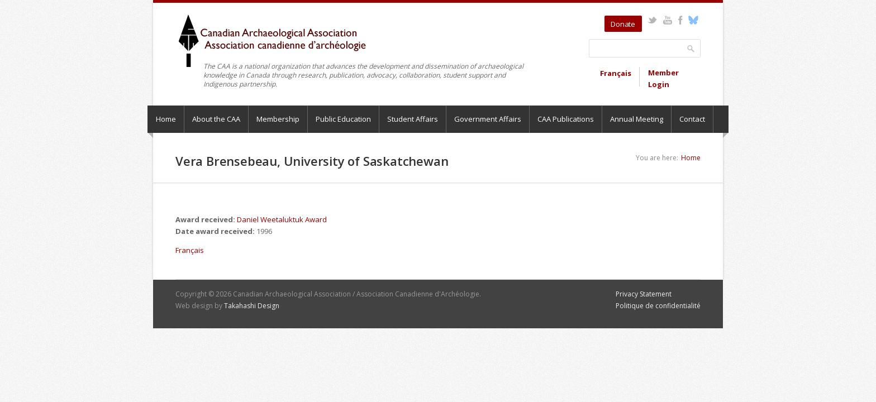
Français (615, 73)
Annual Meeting (636, 119)
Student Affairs (412, 119)
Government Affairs (487, 119)
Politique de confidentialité (658, 305)
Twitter (652, 20)
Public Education (343, 119)
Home (166, 119)
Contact (692, 119)
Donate (623, 24)
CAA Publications (565, 119)
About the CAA (216, 119)
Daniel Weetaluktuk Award (282, 219)
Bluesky (693, 20)
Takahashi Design (251, 305)
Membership (277, 119)
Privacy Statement (644, 294)
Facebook (680, 20)
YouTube (667, 20)
